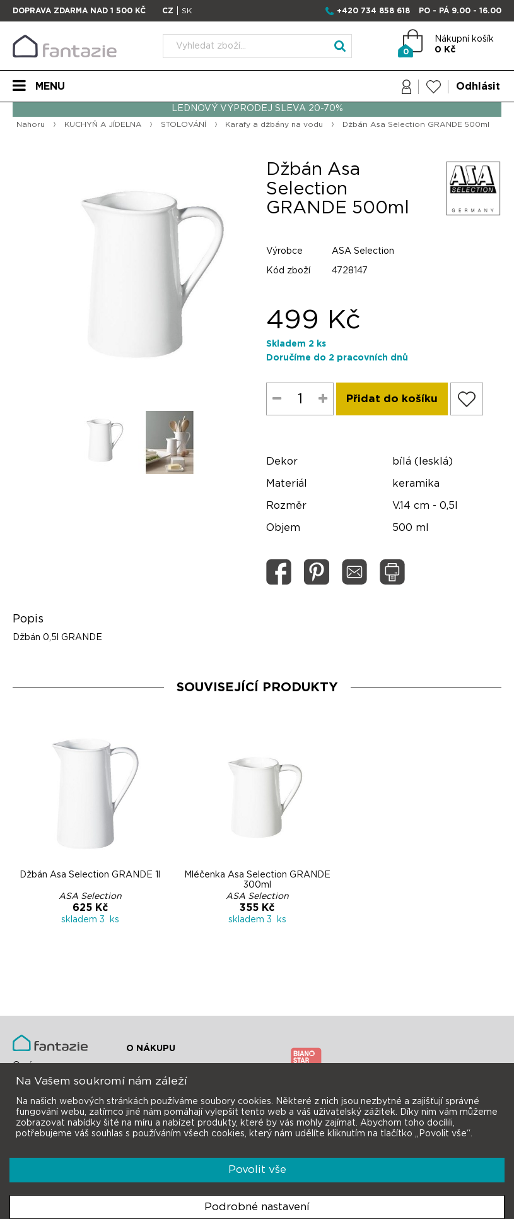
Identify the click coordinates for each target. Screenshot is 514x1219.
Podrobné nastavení (257, 1206)
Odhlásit (478, 86)
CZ (167, 11)
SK (187, 11)
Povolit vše (257, 1169)
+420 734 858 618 (373, 11)
